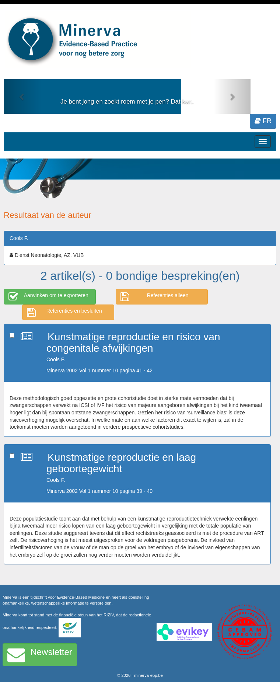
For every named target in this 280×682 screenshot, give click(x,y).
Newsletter (39, 655)
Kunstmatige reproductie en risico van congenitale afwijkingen (133, 342)
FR (263, 121)
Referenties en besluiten (64, 312)
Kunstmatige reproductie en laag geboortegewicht (121, 463)
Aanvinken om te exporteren (48, 297)
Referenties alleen (154, 297)
